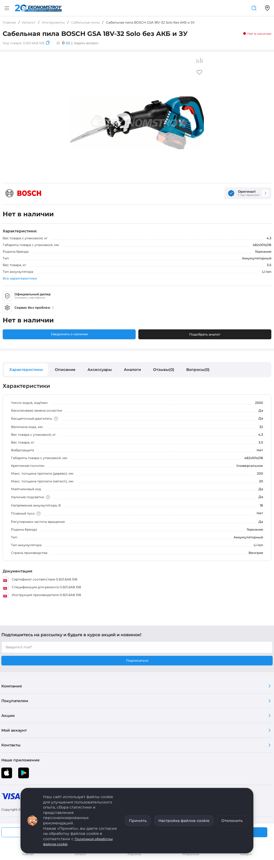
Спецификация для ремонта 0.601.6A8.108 (42, 587)
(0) (68, 43)
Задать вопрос (86, 43)
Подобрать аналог (204, 334)
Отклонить (232, 820)
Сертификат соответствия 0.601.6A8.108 (40, 579)
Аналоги (132, 369)
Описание (65, 369)
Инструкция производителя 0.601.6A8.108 (42, 595)
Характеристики (26, 369)
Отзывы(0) (163, 369)
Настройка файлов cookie (184, 820)
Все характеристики (20, 278)
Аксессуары (99, 369)
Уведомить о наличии (69, 334)
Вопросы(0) (198, 369)
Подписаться (137, 660)
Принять (138, 820)
